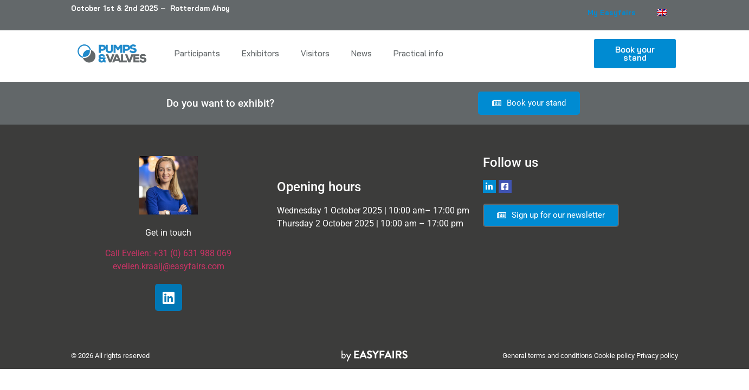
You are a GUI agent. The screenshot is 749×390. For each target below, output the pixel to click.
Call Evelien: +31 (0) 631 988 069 (168, 253)
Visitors (315, 53)
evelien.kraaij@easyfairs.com (168, 266)
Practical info (418, 53)
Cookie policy (614, 356)
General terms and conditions (547, 356)
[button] (635, 53)
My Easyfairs (611, 12)
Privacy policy (657, 356)
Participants (197, 53)
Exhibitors (260, 53)
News (361, 53)
